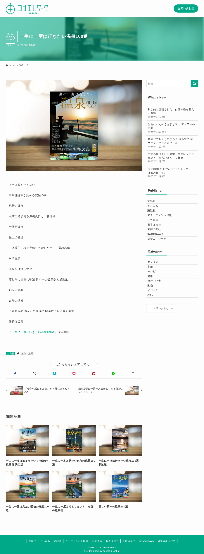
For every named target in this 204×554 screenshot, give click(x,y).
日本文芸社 (157, 240)
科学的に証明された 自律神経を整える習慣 (172, 113)
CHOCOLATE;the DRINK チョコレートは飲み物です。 (172, 173)
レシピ (154, 305)
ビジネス (155, 336)
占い (153, 343)
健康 (153, 313)
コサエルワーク (160, 263)
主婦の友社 (157, 248)
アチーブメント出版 (162, 225)
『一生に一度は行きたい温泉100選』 (33, 332)
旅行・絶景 (27, 353)
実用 (153, 297)
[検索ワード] (172, 83)
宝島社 (10, 45)
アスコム (155, 210)
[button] (15, 374)
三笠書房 (155, 233)
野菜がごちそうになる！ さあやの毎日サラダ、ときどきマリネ (172, 143)
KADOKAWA (158, 256)
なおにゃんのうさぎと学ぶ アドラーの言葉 (172, 128)
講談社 (154, 218)
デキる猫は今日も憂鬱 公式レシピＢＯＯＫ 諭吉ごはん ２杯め (172, 158)
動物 (153, 328)
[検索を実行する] (194, 83)
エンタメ (155, 290)
